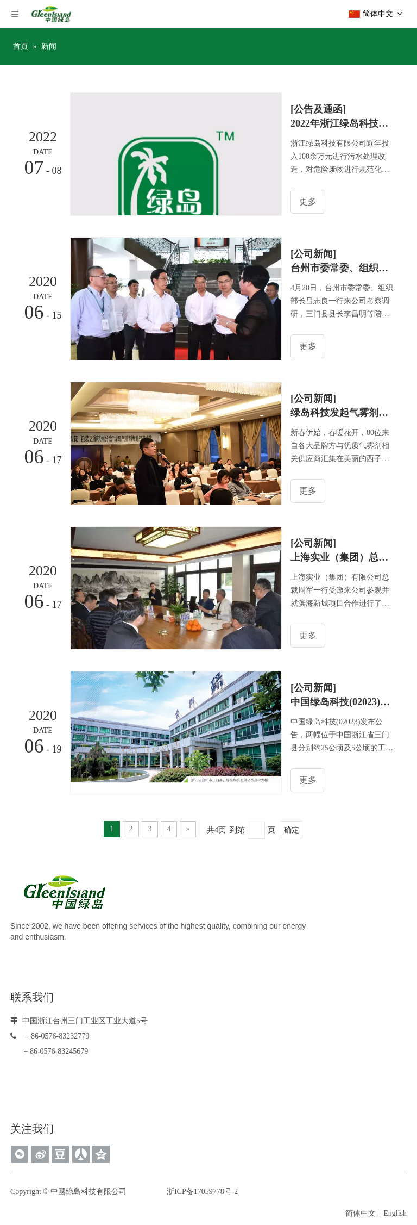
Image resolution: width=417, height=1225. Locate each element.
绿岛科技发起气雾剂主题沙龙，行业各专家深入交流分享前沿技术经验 (343, 412)
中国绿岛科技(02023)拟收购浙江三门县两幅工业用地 (343, 702)
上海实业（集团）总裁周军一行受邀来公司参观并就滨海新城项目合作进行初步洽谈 (343, 557)
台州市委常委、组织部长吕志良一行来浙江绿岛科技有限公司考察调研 (343, 268)
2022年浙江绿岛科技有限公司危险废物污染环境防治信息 (343, 123)
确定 (291, 830)
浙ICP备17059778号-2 (200, 1191)
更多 (309, 201)
